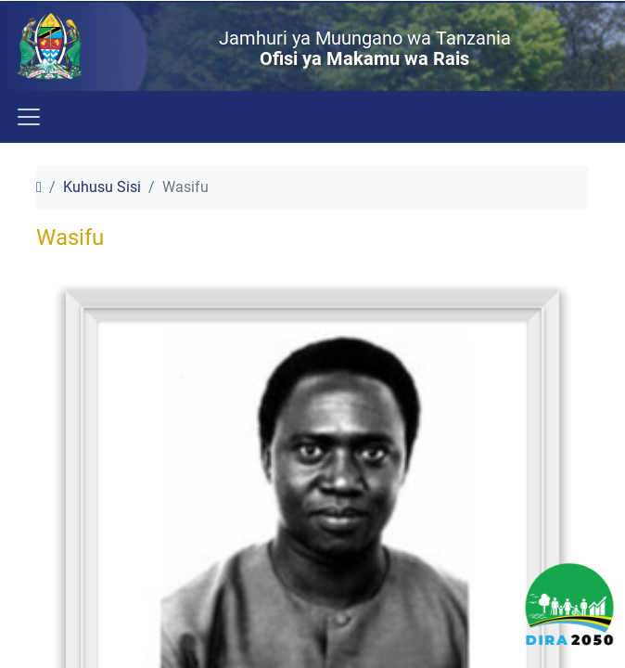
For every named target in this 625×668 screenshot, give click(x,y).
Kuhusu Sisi (102, 187)
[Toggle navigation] (27, 116)
